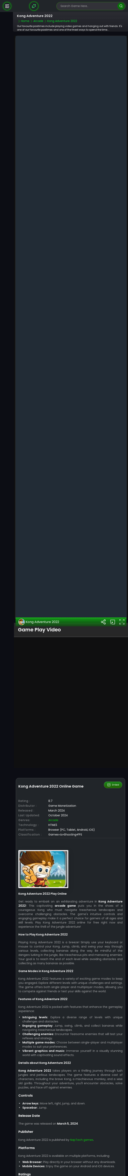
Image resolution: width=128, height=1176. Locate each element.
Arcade (53, 786)
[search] (120, 6)
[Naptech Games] (34, 6)
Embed (113, 751)
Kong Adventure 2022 (38, 588)
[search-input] (88, 6)
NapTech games (81, 1106)
